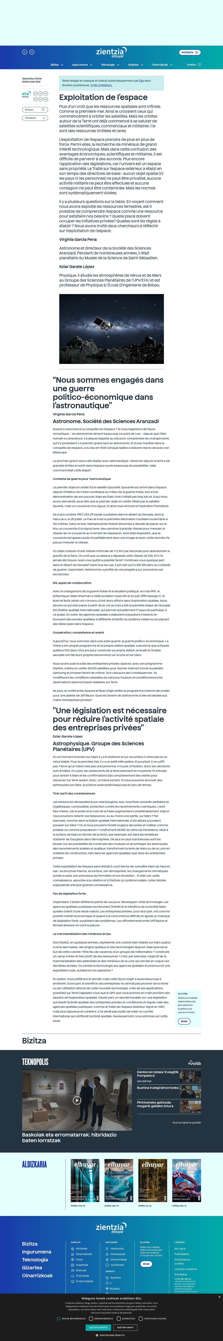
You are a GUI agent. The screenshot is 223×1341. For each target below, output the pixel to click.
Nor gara (180, 1248)
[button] (24, 52)
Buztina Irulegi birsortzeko (158, 1088)
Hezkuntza (115, 1248)
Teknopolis (35, 1061)
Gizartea (32, 1267)
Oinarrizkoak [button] (162, 64)
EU (35, 93)
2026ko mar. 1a (78, 1205)
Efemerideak (116, 1259)
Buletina (194, 64)
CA (40, 99)
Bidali (184, 1021)
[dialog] (111, 1317)
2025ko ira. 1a (144, 1205)
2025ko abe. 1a (111, 1205)
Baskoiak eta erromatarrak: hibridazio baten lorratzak (69, 1138)
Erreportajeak (82, 1281)
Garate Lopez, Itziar (31, 81)
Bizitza (30, 1244)
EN (35, 99)
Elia (141, 80)
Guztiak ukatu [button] (125, 1327)
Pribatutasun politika (182, 1261)
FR (46, 93)
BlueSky (113, 1288)
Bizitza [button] (57, 64)
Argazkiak (79, 1265)
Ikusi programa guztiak (187, 1122)
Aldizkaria (190, 52)
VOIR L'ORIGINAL (101, 85)
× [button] (219, 1297)
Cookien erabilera (186, 1269)
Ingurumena (36, 1252)
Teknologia (35, 1260)
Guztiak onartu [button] (98, 1327)
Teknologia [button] (110, 64)
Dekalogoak (115, 1254)
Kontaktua (181, 1274)
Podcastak (80, 1276)
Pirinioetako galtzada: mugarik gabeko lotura (155, 1104)
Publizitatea (182, 1254)
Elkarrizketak (81, 1254)
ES (41, 93)
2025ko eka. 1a (179, 1205)
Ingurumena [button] (82, 64)
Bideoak (78, 1270)
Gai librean (115, 1265)
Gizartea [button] (136, 64)
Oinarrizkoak (37, 1275)
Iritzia (77, 1259)
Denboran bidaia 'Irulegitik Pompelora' (158, 1074)
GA (46, 99)
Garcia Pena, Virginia (32, 78)
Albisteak (79, 1248)
